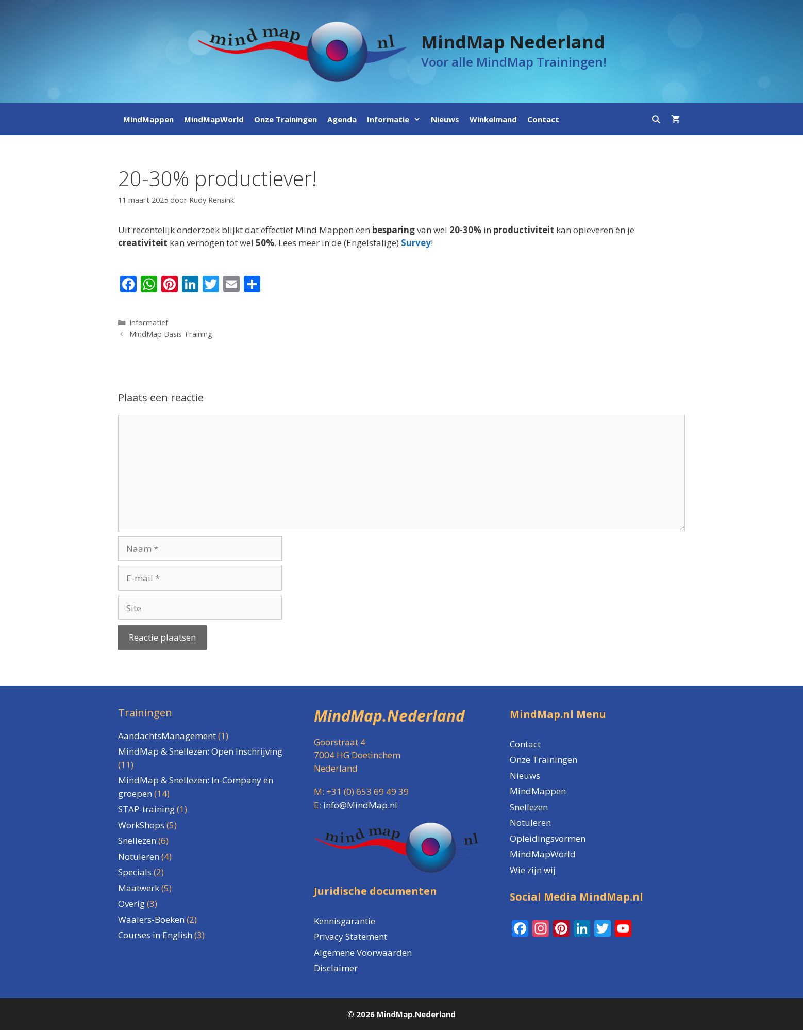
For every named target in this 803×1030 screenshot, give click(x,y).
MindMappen (148, 119)
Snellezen (529, 807)
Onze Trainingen (285, 119)
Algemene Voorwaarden (363, 952)
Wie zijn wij (533, 870)
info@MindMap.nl (360, 805)
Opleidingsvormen (547, 838)
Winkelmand (493, 119)
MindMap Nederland (513, 42)
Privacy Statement (350, 936)
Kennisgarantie (344, 921)
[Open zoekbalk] (656, 119)
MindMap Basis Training (170, 334)
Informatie (396, 119)
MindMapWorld (214, 119)
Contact (543, 119)
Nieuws (445, 119)
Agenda (342, 119)
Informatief (148, 323)
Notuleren (530, 822)
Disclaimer (336, 968)
